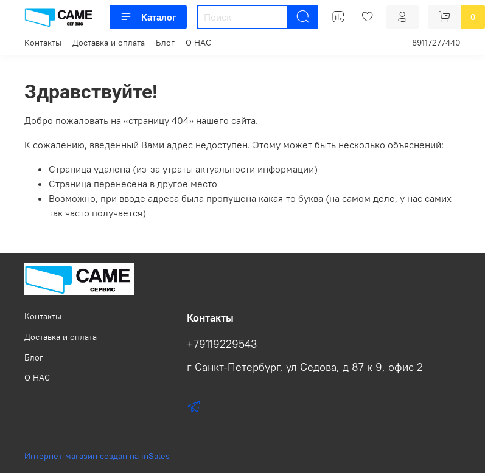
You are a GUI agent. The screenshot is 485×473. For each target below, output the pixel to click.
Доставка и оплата (108, 42)
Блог (165, 42)
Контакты (42, 42)
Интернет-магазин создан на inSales (97, 456)
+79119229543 (222, 344)
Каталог (148, 17)
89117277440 (436, 42)
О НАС (198, 42)
